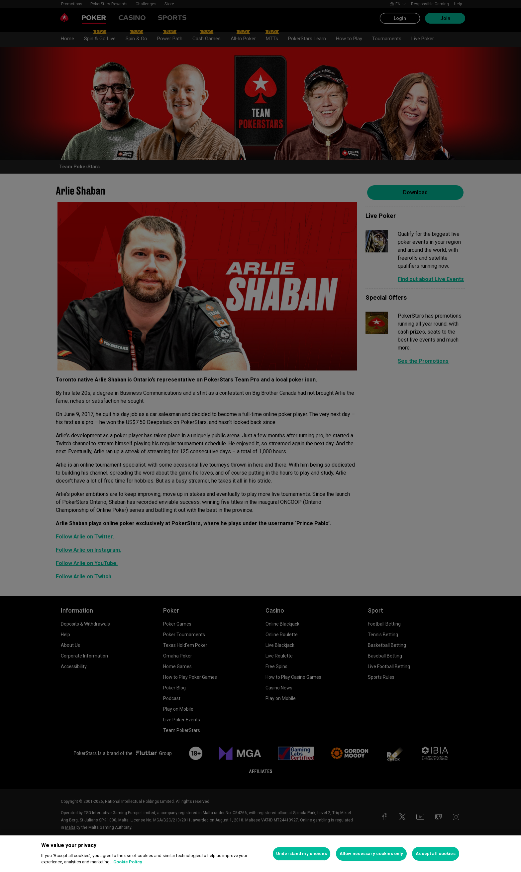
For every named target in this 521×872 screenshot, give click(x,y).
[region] (260, 853)
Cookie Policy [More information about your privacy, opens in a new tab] (127, 861)
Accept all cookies (435, 853)
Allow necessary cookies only (371, 853)
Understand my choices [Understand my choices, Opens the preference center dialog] (301, 853)
